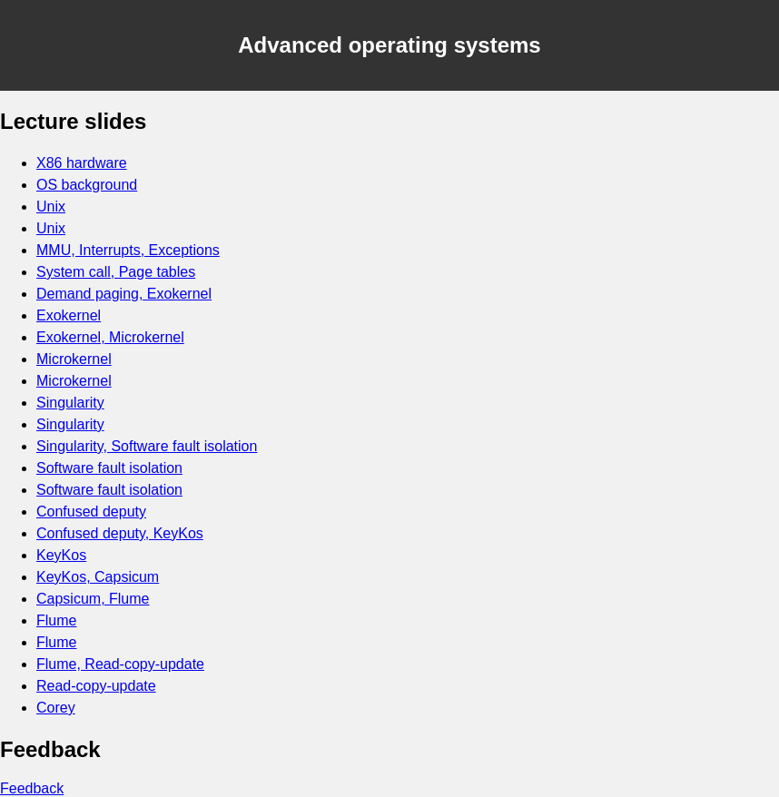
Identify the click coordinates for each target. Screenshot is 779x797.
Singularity (70, 402)
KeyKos (61, 555)
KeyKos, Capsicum (97, 577)
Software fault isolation (109, 468)
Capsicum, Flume (92, 598)
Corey (55, 707)
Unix (50, 206)
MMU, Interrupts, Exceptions (128, 250)
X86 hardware (81, 163)
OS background (86, 184)
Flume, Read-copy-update (120, 664)
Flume (56, 620)
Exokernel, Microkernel (110, 337)
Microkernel (74, 359)
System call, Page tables (115, 272)
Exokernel (68, 315)
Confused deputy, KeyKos (119, 533)
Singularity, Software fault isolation (146, 446)
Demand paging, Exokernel (124, 293)
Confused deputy (91, 511)
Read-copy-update (96, 686)
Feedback (32, 788)
